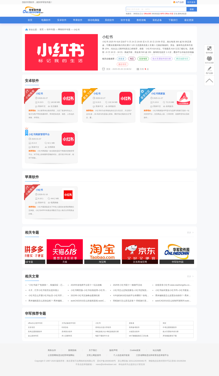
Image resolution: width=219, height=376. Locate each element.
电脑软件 (46, 20)
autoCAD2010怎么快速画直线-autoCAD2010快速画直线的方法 (99, 301)
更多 (190, 232)
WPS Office (164, 14)
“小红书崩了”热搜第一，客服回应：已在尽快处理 (50, 285)
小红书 (98, 323)
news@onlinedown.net (106, 364)
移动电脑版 (93, 20)
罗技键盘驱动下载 (170, 336)
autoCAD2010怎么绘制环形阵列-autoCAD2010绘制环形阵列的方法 (185, 301)
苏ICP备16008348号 (106, 361)
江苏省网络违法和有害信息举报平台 (152, 355)
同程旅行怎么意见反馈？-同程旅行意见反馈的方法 (136, 301)
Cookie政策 (135, 350)
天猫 (65, 262)
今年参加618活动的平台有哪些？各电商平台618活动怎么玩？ (141, 295)
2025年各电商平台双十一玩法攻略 (86, 285)
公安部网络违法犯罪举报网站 (61, 355)
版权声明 (113, 350)
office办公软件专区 (35, 323)
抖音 (171, 14)
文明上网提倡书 (94, 355)
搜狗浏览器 (182, 14)
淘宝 (132, 59)
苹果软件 (77, 20)
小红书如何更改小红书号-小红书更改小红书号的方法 (179, 290)
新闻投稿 (72, 350)
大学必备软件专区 (69, 323)
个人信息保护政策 (121, 355)
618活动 (65, 327)
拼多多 (121, 59)
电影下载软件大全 (102, 336)
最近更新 (189, 20)
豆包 (175, 14)
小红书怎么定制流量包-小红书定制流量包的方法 (135, 290)
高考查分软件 (67, 332)
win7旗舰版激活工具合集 (138, 336)
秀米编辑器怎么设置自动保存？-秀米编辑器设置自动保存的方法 (184, 295)
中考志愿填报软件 (170, 327)
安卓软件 (61, 20)
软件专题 (125, 20)
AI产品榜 (180, 2)
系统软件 (109, 20)
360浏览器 (156, 14)
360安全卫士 (138, 14)
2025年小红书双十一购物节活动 (127, 285)
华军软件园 (178, 262)
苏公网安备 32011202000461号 (132, 361)
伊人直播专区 (67, 336)
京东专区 (143, 59)
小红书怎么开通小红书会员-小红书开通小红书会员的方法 (54, 295)
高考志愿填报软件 (35, 332)
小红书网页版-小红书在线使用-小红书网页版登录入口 (95, 290)
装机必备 (157, 20)
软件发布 (191, 2)
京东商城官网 (141, 262)
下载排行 (173, 20)
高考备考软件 (134, 327)
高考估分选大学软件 (103, 327)
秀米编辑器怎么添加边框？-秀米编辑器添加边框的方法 (53, 301)
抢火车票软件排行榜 (162, 59)
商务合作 (52, 350)
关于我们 (93, 350)
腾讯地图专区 (182, 59)
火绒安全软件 (134, 332)
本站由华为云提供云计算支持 (131, 364)
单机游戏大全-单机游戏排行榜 (107, 332)
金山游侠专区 (33, 336)
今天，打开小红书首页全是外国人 (43, 290)
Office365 (147, 14)
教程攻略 (141, 20)
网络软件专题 (64, 29)
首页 (30, 20)
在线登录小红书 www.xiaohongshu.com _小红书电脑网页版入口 (184, 285)
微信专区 (122, 64)
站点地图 (157, 350)
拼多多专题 (28, 262)
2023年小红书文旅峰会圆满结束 (85, 295)
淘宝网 (102, 262)
